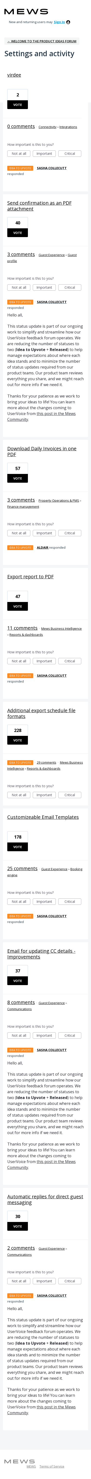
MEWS (31, 1466)
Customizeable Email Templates (43, 817)
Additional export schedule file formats (41, 713)
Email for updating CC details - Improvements (41, 954)
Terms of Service (52, 1466)
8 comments (21, 1002)
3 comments (21, 254)
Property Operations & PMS (59, 500)
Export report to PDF (30, 576)
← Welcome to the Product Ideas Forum (41, 41)
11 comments (22, 628)
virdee (14, 75)
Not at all (21, 154)
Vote (17, 104)
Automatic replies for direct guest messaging (45, 1199)
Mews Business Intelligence (61, 628)
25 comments (22, 868)
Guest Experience (52, 255)
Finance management (23, 506)
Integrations (68, 127)
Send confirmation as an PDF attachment (39, 206)
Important (46, 154)
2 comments (21, 1248)
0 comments (21, 126)
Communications (19, 1009)
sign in (59, 22)
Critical (73, 154)
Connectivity (48, 127)
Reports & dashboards (26, 634)
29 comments (46, 762)
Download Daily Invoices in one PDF (41, 451)
